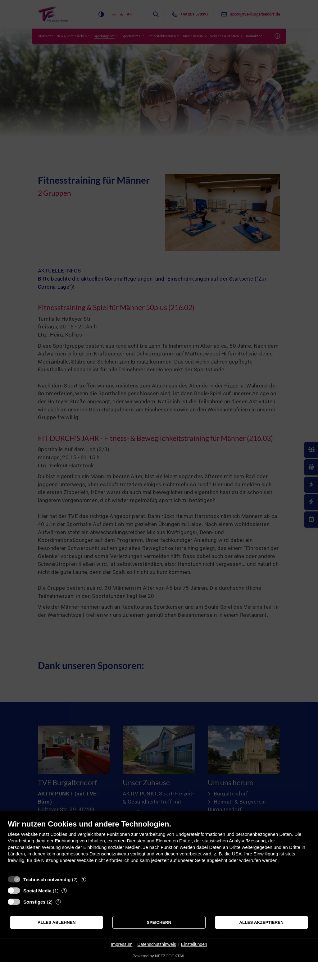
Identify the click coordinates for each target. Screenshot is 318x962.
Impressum (121, 944)
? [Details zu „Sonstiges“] (58, 902)
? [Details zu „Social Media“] (64, 890)
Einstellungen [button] (194, 944)
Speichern (159, 922)
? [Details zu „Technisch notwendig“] (83, 879)
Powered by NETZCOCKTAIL (159, 956)
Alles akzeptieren (261, 922)
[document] (159, 846)
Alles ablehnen (57, 922)
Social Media (37, 890)
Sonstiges (34, 902)
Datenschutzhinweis (156, 944)
